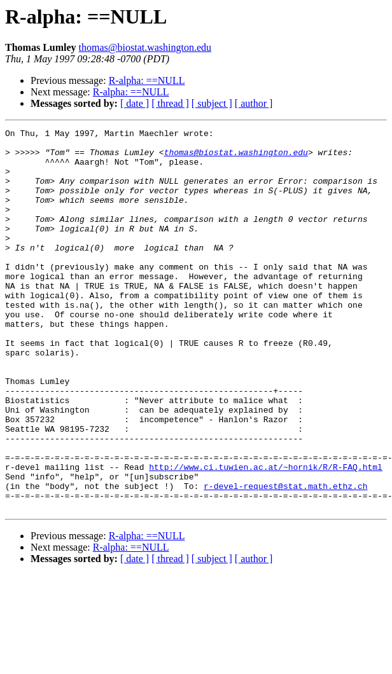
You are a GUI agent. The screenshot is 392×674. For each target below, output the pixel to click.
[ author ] (254, 103)
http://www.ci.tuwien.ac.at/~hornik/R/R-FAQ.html (265, 535)
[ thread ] (170, 103)
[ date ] (134, 103)
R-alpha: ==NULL (147, 80)
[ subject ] (212, 103)
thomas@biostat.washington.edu (145, 47)
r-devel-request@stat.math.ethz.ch (285, 558)
